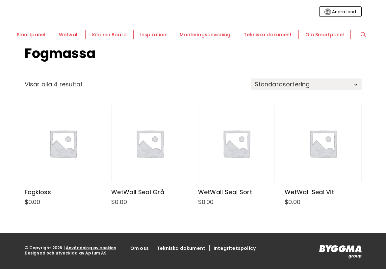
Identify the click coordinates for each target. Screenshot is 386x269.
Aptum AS (96, 253)
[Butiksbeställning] (306, 84)
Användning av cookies (91, 248)
